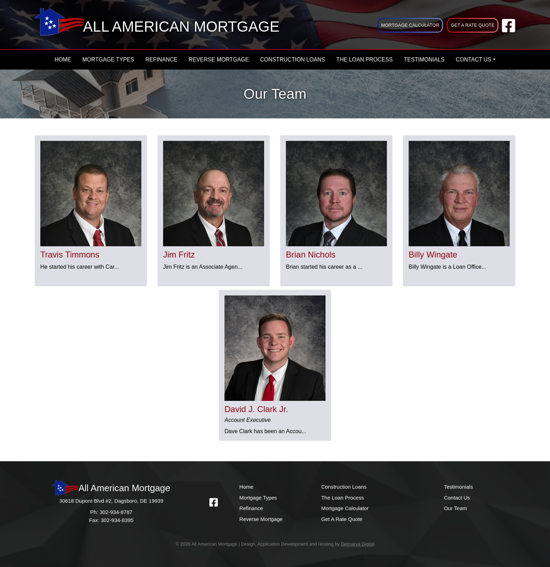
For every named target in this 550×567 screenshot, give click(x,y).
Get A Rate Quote (473, 25)
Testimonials (424, 60)
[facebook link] (508, 29)
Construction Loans (292, 60)
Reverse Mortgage (219, 60)
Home (62, 60)
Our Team (455, 508)
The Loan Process (364, 60)
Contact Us (473, 60)
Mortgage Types (108, 60)
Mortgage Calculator (410, 25)
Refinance (161, 60)
